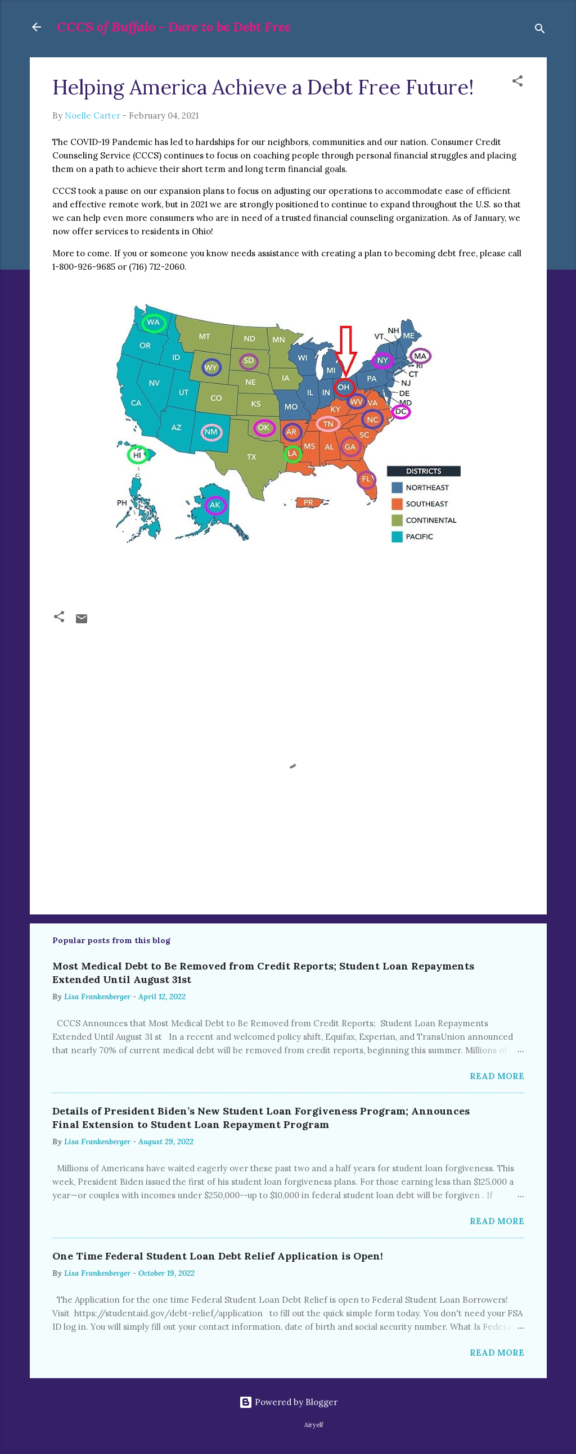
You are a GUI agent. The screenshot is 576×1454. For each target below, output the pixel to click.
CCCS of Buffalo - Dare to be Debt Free (174, 26)
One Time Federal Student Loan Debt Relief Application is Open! (217, 1255)
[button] (517, 83)
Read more (497, 1076)
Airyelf (313, 1425)
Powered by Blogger (288, 1402)
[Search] (540, 30)
